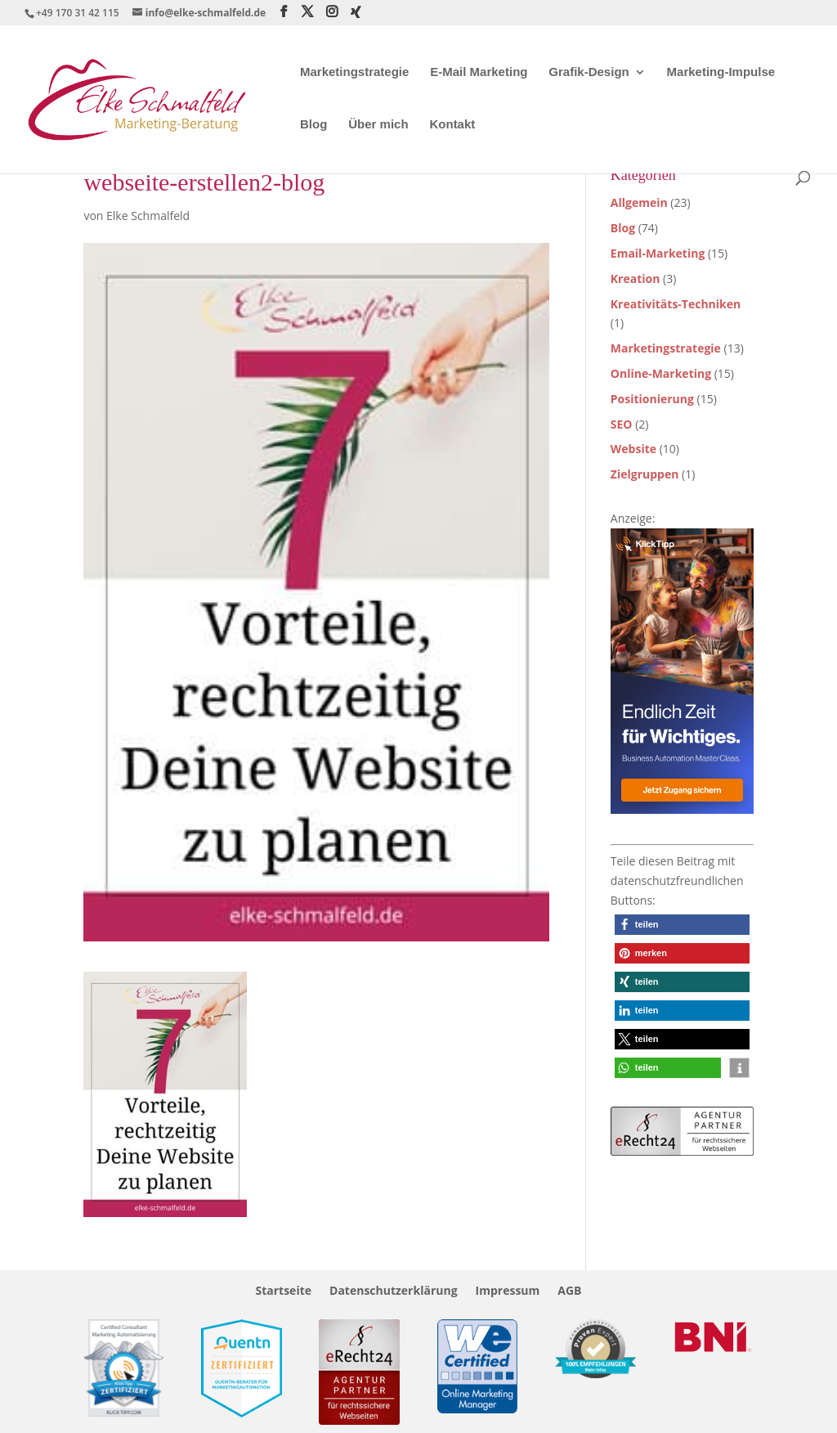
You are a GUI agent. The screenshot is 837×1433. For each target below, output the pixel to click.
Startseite (283, 1291)
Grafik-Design (588, 72)
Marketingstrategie (354, 72)
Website (633, 448)
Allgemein (639, 202)
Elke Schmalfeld (148, 215)
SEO (622, 424)
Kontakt (452, 125)
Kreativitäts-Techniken (676, 304)
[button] (682, 924)
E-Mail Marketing (478, 72)
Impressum (508, 1291)
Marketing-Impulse (721, 72)
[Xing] (355, 12)
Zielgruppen (645, 474)
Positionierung (652, 399)
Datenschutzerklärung (393, 1291)
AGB (569, 1291)
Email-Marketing (658, 253)
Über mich (378, 125)
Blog (313, 125)
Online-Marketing (661, 373)
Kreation (635, 278)
